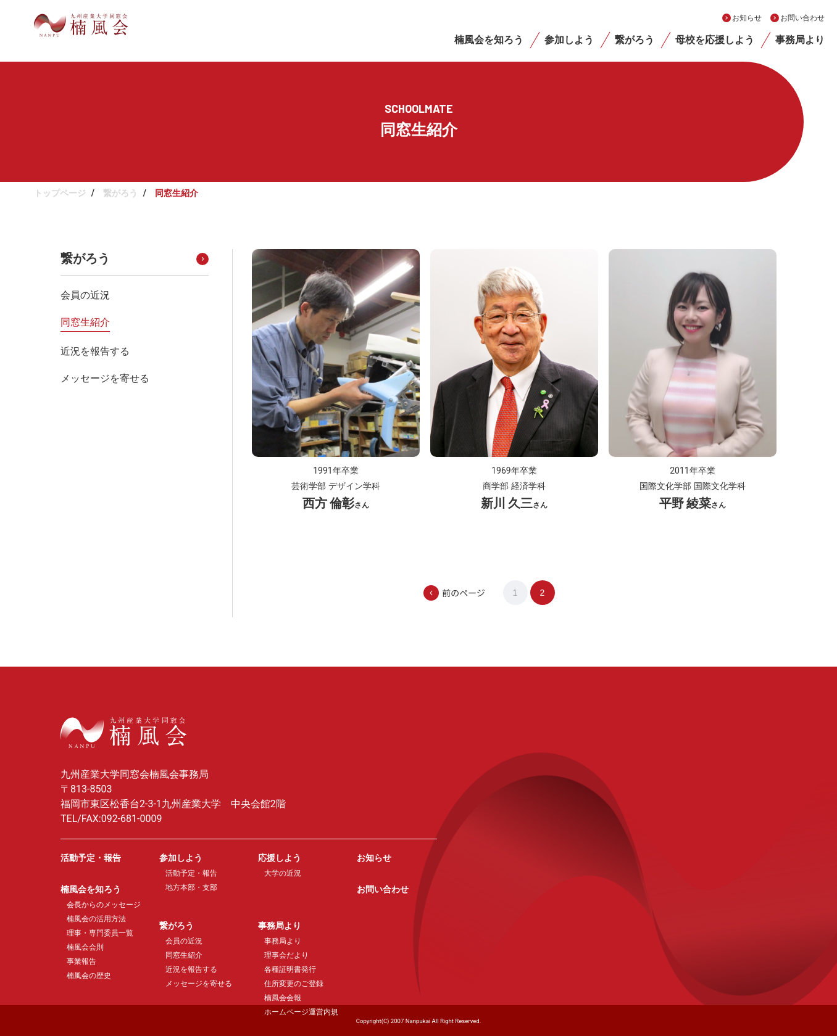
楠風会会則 (85, 947)
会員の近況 (85, 295)
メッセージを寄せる (104, 378)
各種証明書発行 (290, 969)
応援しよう (279, 858)
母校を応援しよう (714, 40)
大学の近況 (282, 873)
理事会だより (286, 955)
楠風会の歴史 (89, 975)
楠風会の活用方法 (96, 919)
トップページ (60, 193)
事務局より (800, 40)
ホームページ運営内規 (301, 1012)
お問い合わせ (802, 18)
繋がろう (634, 40)
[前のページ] (477, 592)
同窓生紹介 (85, 322)
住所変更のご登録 (293, 983)
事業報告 (81, 961)
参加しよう (569, 40)
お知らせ (747, 18)
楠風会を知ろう (488, 40)
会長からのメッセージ (104, 904)
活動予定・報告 (90, 858)
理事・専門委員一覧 (100, 933)
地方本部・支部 (191, 887)
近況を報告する (95, 351)
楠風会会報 (282, 997)
